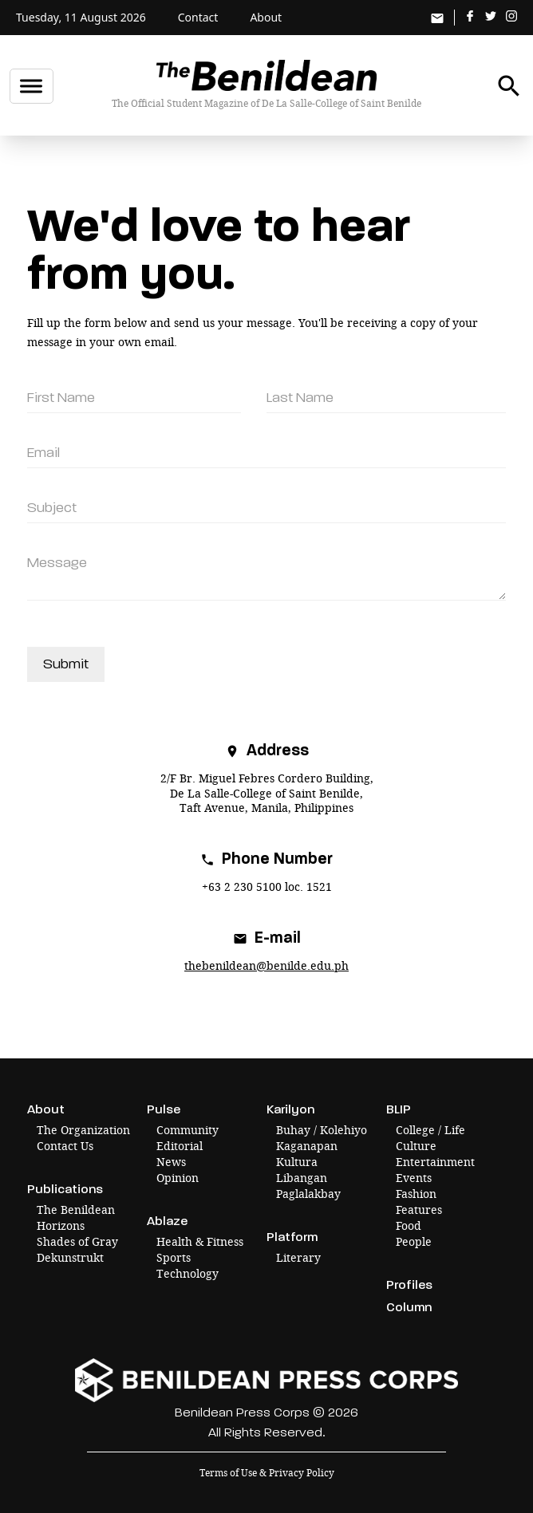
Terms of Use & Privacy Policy (266, 1473)
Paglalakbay (308, 1193)
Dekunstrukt (70, 1257)
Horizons (61, 1225)
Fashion (416, 1193)
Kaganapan (307, 1145)
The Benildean (76, 1209)
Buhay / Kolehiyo (321, 1129)
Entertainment (435, 1161)
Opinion (177, 1177)
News (171, 1161)
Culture (416, 1145)
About (266, 17)
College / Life (430, 1129)
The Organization (83, 1129)
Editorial (179, 1145)
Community (187, 1129)
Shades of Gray (77, 1241)
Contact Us (65, 1145)
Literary (298, 1257)
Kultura (297, 1161)
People (414, 1241)
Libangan (301, 1177)
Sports (173, 1257)
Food (408, 1225)
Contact (198, 17)
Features (419, 1209)
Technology (187, 1273)
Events (414, 1177)
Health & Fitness (199, 1241)
